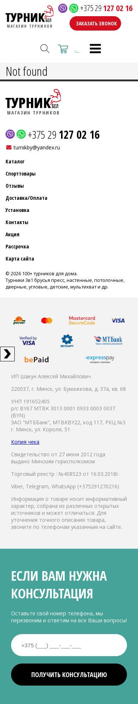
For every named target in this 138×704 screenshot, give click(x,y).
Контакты (17, 222)
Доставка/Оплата (26, 197)
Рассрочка (17, 246)
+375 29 (106, 8)
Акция (13, 234)
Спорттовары (21, 173)
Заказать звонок (96, 23)
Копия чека (25, 441)
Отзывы (15, 185)
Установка (17, 209)
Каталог (15, 161)
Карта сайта (20, 258)
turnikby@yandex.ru (37, 147)
